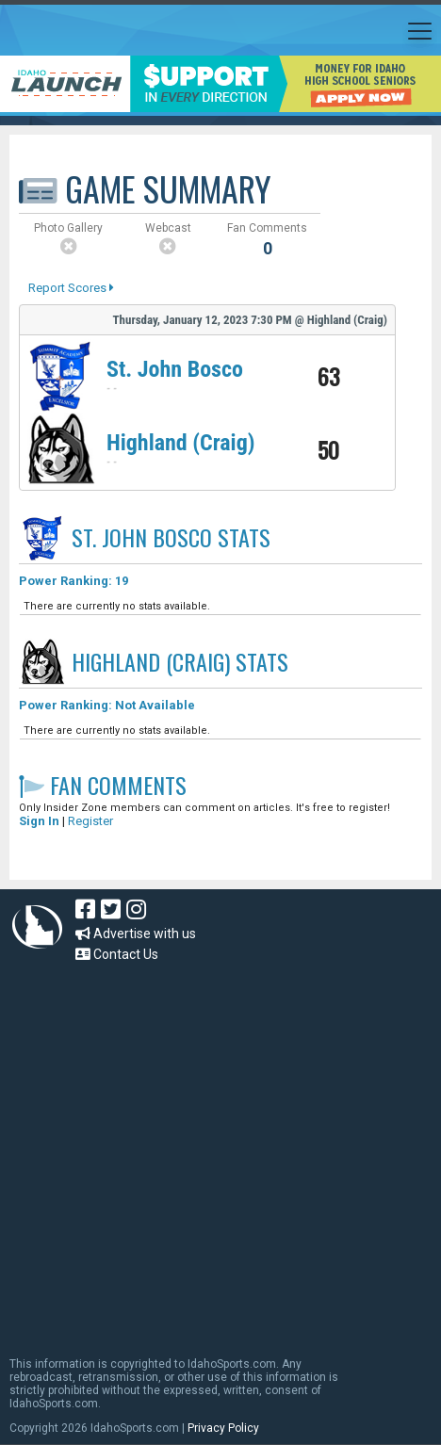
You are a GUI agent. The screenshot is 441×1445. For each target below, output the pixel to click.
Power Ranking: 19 (73, 581)
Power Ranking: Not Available (107, 705)
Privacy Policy (223, 1428)
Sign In (39, 821)
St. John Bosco (174, 369)
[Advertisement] (176, 1150)
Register (90, 821)
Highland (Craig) (180, 443)
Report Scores (71, 288)
